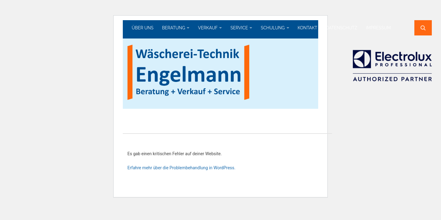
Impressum (378, 27)
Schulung (273, 27)
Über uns (142, 27)
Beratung (173, 27)
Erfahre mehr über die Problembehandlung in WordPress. (181, 167)
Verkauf (207, 27)
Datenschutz (341, 27)
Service (239, 27)
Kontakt (307, 27)
